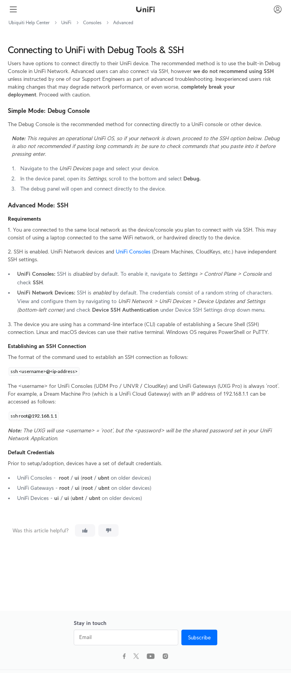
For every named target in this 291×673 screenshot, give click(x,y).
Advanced (123, 22)
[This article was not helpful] (108, 530)
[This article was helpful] (85, 530)
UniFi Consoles (133, 251)
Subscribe (199, 637)
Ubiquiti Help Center (29, 22)
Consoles (92, 22)
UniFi (66, 22)
